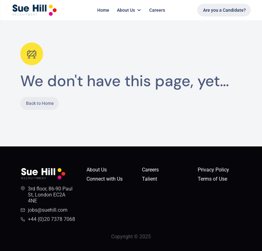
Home (103, 10)
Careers (157, 10)
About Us (96, 170)
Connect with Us (104, 179)
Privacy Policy (213, 170)
